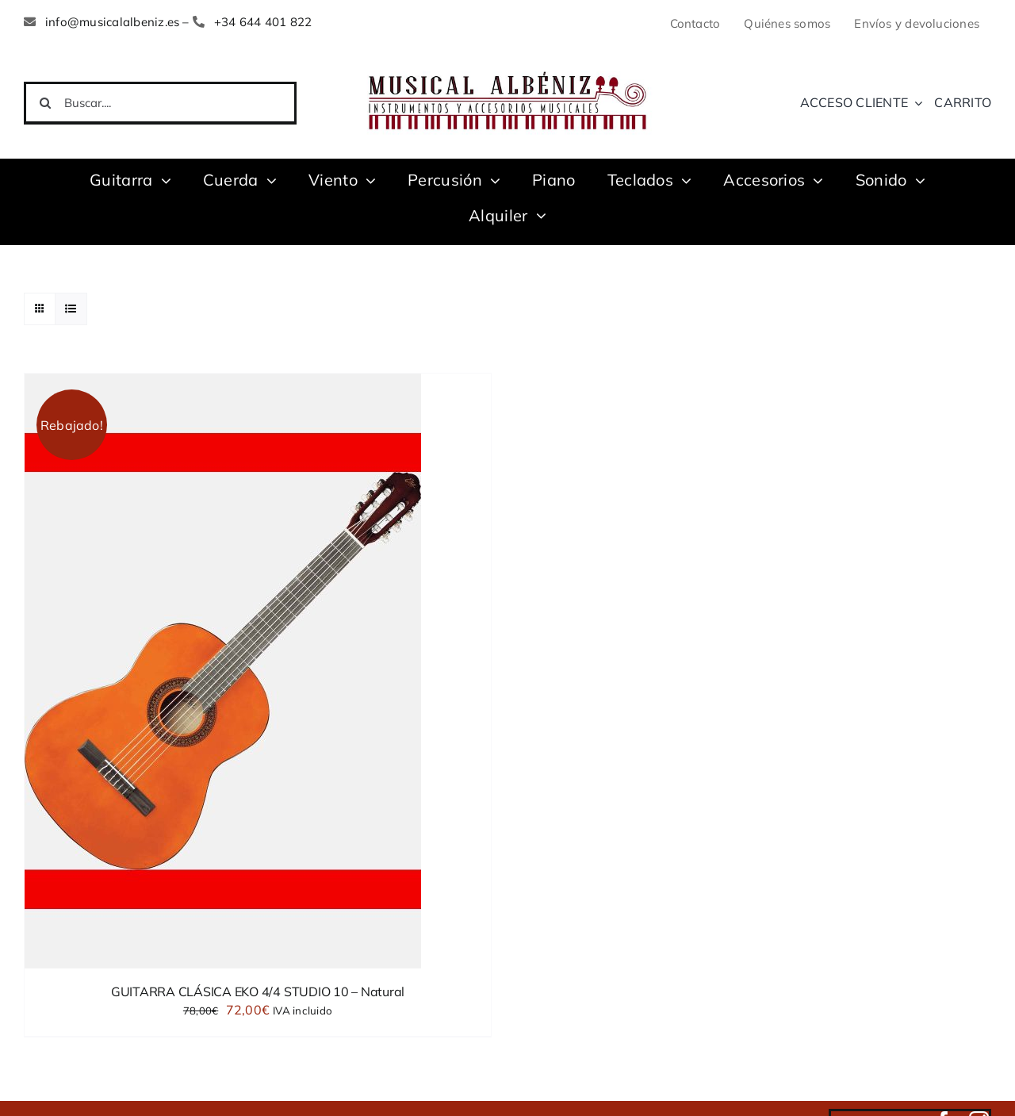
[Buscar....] (160, 103)
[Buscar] (45, 103)
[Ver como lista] (71, 308)
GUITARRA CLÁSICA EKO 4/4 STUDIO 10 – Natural (257, 991)
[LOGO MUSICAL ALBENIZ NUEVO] (507, 70)
